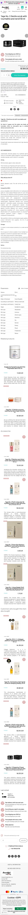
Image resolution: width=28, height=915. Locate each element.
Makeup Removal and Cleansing (19, 11)
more (4, 92)
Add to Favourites (10, 100)
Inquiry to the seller (21, 101)
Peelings (4, 12)
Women (5, 11)
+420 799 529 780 (15, 848)
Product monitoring (21, 103)
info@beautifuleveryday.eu (15, 846)
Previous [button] (2, 36)
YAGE (7, 96)
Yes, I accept (20, 908)
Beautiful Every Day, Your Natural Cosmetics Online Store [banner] (6, 8)
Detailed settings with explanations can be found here (14, 911)
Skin (9, 11)
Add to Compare (9, 103)
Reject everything (7, 908)
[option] (14, 35)
